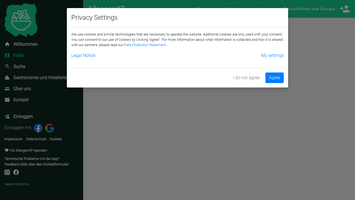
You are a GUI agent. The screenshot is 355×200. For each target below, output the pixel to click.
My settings (272, 55)
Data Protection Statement (145, 45)
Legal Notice (83, 55)
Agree (274, 77)
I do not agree (246, 77)
